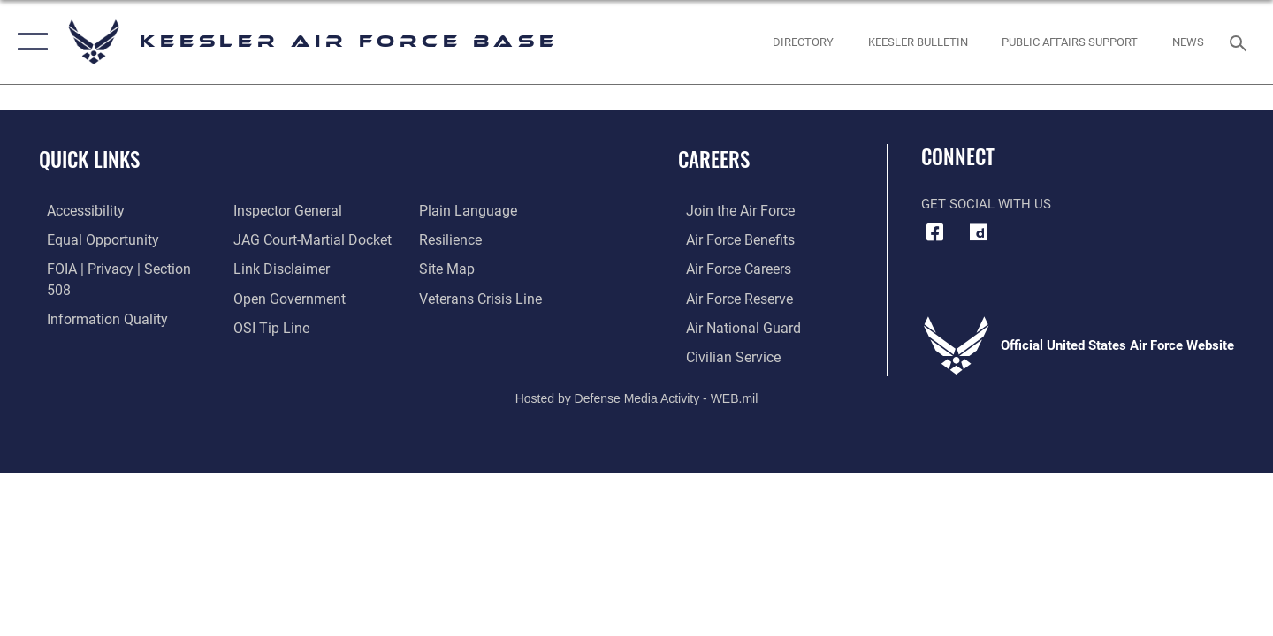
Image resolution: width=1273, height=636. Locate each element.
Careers (714, 159)
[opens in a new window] (978, 232)
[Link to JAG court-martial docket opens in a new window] (307, 210)
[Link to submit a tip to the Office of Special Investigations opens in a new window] (266, 297)
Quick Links (89, 159)
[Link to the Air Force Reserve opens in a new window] (730, 297)
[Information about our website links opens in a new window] (277, 239)
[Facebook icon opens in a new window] (934, 232)
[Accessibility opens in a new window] (77, 210)
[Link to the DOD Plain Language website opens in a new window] (275, 326)
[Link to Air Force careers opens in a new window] (729, 268)
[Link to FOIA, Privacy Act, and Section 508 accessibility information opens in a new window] (120, 268)
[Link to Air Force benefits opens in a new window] (730, 239)
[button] (28, 42)
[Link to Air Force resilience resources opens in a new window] (452, 210)
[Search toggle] (1240, 41)
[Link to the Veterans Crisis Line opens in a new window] (481, 268)
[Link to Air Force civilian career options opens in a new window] (723, 355)
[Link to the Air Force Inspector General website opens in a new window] (91, 326)
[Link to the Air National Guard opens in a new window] (732, 326)
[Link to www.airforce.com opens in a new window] (730, 210)
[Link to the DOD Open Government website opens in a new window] (283, 268)
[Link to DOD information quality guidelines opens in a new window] (95, 297)
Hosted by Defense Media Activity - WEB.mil (636, 397)
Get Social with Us (986, 204)
